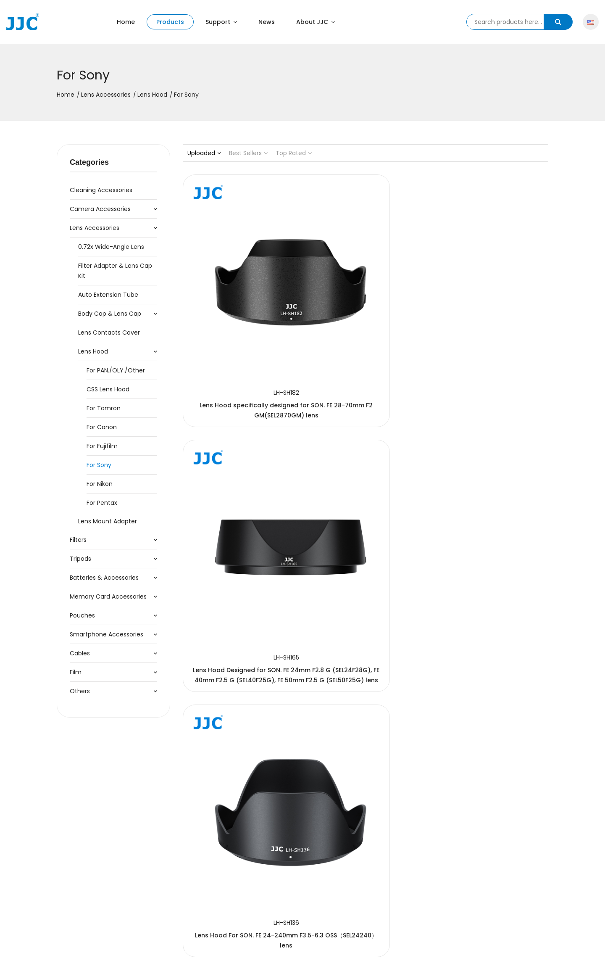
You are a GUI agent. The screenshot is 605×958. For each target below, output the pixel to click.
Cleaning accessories (101, 190)
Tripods (80, 558)
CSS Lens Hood (108, 389)
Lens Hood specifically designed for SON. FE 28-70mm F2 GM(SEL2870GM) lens (239, 321)
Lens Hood (152, 94)
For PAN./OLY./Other (116, 370)
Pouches (82, 615)
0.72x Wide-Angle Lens (111, 247)
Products (170, 22)
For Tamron (104, 408)
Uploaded (204, 153)
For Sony (99, 465)
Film (76, 672)
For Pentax (102, 503)
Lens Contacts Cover (109, 332)
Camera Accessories (100, 209)
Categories (89, 162)
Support (221, 22)
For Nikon (100, 484)
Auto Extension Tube (108, 294)
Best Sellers (248, 153)
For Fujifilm (102, 446)
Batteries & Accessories (104, 577)
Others (80, 691)
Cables (80, 653)
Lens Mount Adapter (107, 521)
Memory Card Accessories (108, 596)
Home (126, 22)
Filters (78, 540)
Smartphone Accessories (106, 634)
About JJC (315, 22)
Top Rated (294, 153)
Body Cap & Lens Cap (109, 313)
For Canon (102, 427)
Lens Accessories (106, 94)
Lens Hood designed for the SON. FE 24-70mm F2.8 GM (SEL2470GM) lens (365, 493)
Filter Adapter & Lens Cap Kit (115, 270)
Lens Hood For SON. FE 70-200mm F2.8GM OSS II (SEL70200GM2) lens (239, 493)
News (266, 22)
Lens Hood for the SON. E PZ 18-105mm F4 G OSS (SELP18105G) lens (492, 493)
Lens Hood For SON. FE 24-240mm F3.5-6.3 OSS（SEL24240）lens (491, 321)
